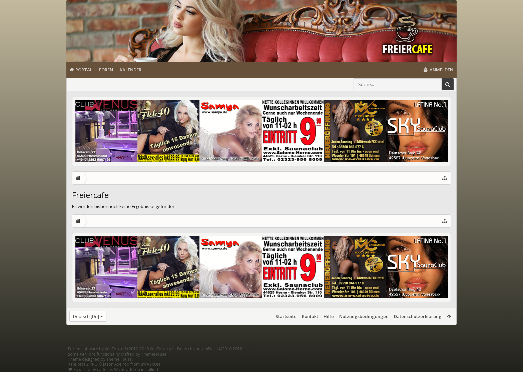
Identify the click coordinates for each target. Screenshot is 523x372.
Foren (106, 70)
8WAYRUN (150, 364)
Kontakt (310, 316)
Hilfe (329, 316)
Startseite (286, 316)
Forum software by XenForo (121, 349)
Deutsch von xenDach (209, 349)
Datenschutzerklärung (418, 316)
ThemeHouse (153, 354)
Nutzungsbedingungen (364, 316)
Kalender (130, 70)
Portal (83, 70)
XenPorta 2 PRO (83, 364)
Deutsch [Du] (86, 316)
